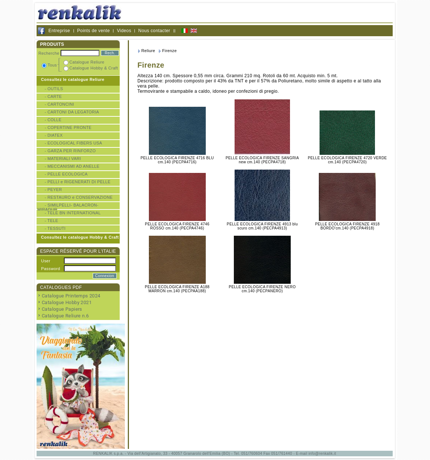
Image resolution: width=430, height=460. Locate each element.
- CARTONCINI (59, 104)
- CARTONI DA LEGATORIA (72, 112)
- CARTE (53, 96)
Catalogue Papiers (62, 309)
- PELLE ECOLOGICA (66, 174)
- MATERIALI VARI (63, 158)
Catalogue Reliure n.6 (65, 315)
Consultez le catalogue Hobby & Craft (80, 237)
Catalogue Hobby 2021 (67, 302)
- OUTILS (54, 88)
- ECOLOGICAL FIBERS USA (73, 143)
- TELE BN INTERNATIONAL (73, 213)
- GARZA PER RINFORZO (70, 151)
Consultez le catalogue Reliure (73, 79)
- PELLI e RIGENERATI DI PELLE (77, 182)
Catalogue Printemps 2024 (71, 296)
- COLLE (53, 119)
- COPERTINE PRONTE (68, 127)
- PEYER (53, 189)
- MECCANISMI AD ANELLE (72, 166)
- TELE (51, 220)
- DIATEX (54, 135)
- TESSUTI (55, 228)
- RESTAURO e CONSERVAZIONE (79, 197)
